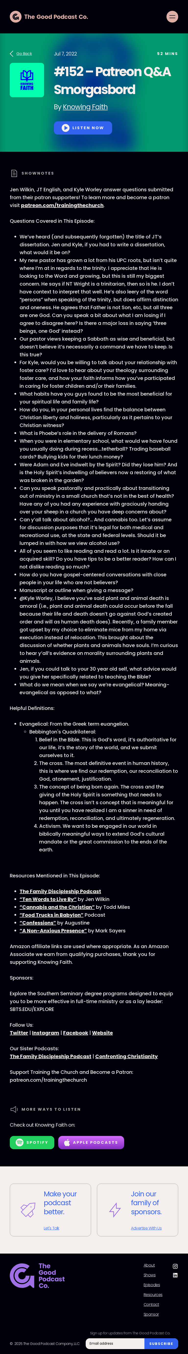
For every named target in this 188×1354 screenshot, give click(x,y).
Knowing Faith (85, 107)
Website (102, 1032)
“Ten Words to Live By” (48, 899)
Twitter (19, 1032)
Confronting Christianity (126, 1056)
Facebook (75, 1032)
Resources (153, 1295)
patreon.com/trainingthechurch (62, 205)
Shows (150, 1275)
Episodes (152, 1285)
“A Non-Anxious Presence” (53, 930)
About (149, 1265)
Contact (151, 1305)
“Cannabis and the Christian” (57, 907)
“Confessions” (38, 922)
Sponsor (151, 1314)
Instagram (45, 1032)
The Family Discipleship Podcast (60, 891)
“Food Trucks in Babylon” (51, 915)
